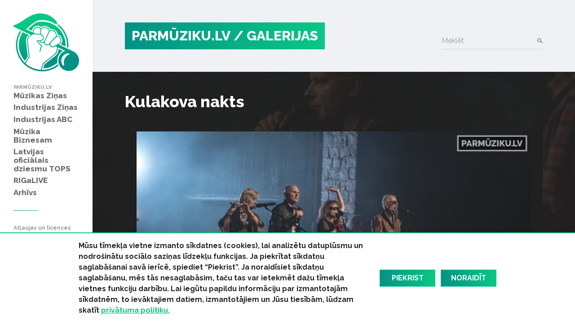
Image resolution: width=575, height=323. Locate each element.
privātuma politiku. (135, 310)
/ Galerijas (276, 36)
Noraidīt (468, 278)
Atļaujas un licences (42, 228)
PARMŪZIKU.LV (181, 36)
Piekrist (408, 278)
